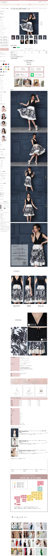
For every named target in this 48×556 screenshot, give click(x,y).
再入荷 (39, 51)
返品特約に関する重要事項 (13, 58)
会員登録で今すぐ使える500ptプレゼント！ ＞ (24, 0)
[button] (39, 1)
